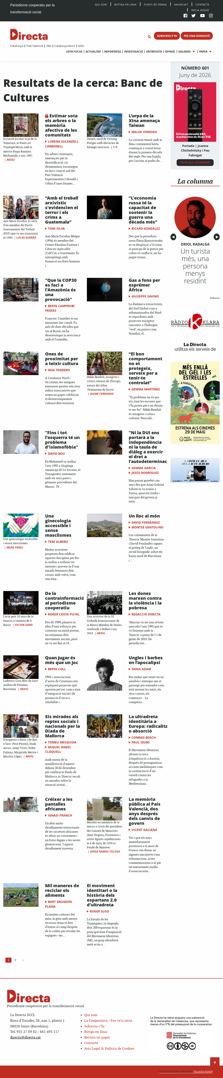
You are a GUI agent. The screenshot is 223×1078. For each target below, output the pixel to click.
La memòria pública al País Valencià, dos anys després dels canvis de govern (144, 811)
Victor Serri (24, 625)
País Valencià (35, 46)
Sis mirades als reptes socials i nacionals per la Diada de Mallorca (62, 726)
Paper (203, 51)
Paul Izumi (141, 742)
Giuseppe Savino (145, 296)
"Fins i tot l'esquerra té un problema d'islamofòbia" (62, 440)
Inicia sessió (200, 10)
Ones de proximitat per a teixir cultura (61, 358)
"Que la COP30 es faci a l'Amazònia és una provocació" (61, 289)
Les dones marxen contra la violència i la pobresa (145, 600)
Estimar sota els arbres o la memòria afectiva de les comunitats (61, 125)
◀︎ (174, 237)
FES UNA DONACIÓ (197, 36)
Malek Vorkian (144, 132)
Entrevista (154, 51)
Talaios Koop (186, 1071)
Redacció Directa (146, 614)
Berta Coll (57, 669)
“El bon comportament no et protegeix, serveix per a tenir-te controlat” (145, 368)
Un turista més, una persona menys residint (195, 265)
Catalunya (16, 46)
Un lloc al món (144, 516)
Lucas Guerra (26, 237)
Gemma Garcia (144, 468)
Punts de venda (155, 4)
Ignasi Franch (60, 815)
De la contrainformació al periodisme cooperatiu (64, 600)
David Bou (56, 453)
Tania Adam (141, 669)
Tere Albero (58, 542)
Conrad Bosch (144, 737)
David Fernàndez (146, 522)
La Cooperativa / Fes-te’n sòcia (108, 1021)
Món (81, 46)
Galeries (184, 51)
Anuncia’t (181, 4)
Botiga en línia (125, 4)
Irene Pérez (15, 547)
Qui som (90, 1015)
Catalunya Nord (64, 46)
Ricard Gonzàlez (146, 228)
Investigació (133, 51)
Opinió (170, 51)
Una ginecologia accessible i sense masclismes (58, 525)
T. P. (115, 147)
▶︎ (218, 237)
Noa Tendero (59, 370)
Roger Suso (99, 911)
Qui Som (101, 4)
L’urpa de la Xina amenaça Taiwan (144, 120)
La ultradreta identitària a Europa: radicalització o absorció (153, 724)
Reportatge (112, 51)
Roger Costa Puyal (64, 614)
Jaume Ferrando (102, 393)
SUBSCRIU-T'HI (167, 36)
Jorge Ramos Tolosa (105, 851)
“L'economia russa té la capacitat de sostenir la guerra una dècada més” (143, 210)
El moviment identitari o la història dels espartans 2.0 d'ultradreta (102, 895)
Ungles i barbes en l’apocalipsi (146, 660)
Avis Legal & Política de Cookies (109, 1049)
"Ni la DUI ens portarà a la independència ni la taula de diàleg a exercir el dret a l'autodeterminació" (151, 447)
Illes (48, 46)
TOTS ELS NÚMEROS (195, 162)
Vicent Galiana (144, 830)
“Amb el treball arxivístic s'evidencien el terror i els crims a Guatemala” (61, 210)
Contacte (202, 4)
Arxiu (11, 159)
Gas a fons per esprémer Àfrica (144, 285)
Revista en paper (97, 1037)
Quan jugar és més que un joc (61, 660)
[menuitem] (16, 46)
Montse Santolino (147, 527)
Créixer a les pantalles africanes (59, 804)
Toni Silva (56, 228)
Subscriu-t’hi (94, 1026)
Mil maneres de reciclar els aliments (62, 890)
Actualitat (93, 51)
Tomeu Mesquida (62, 742)
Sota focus (74, 51)
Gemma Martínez (146, 389)
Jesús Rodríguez (145, 473)
